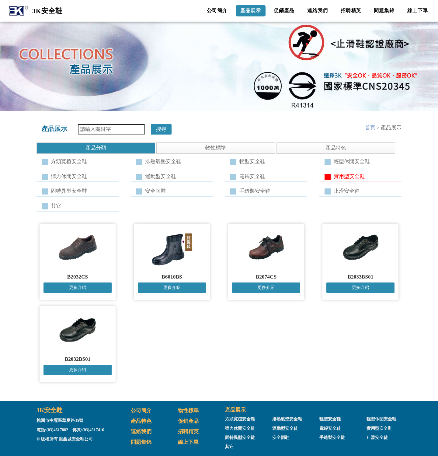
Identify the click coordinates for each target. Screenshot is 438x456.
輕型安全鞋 (252, 161)
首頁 (370, 128)
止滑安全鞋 (347, 191)
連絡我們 (317, 10)
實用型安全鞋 (349, 176)
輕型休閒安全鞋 (352, 161)
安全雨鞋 (155, 191)
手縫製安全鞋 (254, 191)
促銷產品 (284, 10)
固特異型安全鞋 (69, 191)
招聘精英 (351, 10)
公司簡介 (217, 10)
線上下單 (417, 10)
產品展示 (250, 10)
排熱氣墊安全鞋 (163, 161)
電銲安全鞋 (252, 176)
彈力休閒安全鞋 (69, 176)
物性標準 (188, 410)
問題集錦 (384, 10)
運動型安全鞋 (160, 176)
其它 (56, 206)
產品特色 (141, 421)
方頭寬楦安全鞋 (69, 161)
